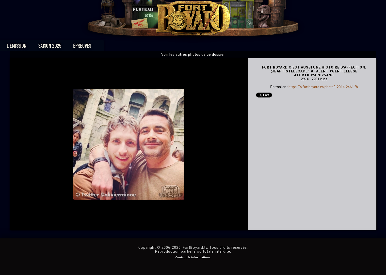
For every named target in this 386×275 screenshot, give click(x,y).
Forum (253, 47)
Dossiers (227, 47)
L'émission (83, 47)
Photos (176, 47)
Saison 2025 (116, 47)
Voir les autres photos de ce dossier (193, 54)
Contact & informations (193, 257)
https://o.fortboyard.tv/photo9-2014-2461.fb (323, 87)
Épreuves (148, 47)
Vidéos (200, 47)
